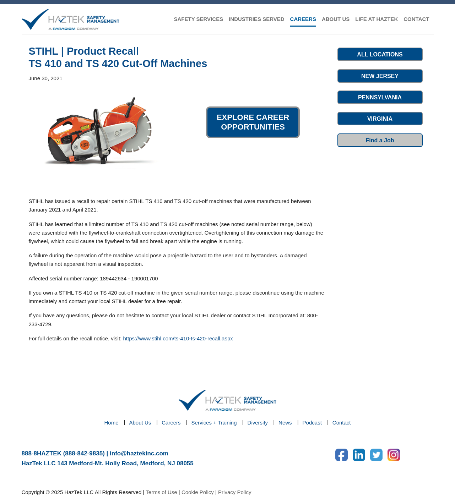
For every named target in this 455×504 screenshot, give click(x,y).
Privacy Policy (234, 492)
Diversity (258, 423)
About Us (140, 423)
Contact (341, 423)
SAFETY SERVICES (198, 19)
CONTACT (416, 19)
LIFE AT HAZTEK (376, 19)
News (285, 423)
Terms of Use (161, 492)
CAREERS (303, 19)
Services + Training (214, 423)
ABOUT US (336, 19)
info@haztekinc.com (139, 453)
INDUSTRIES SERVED (256, 19)
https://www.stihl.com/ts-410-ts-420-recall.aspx (178, 338)
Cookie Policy (198, 492)
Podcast (312, 423)
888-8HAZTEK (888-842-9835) (63, 453)
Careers (171, 423)
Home (111, 423)
